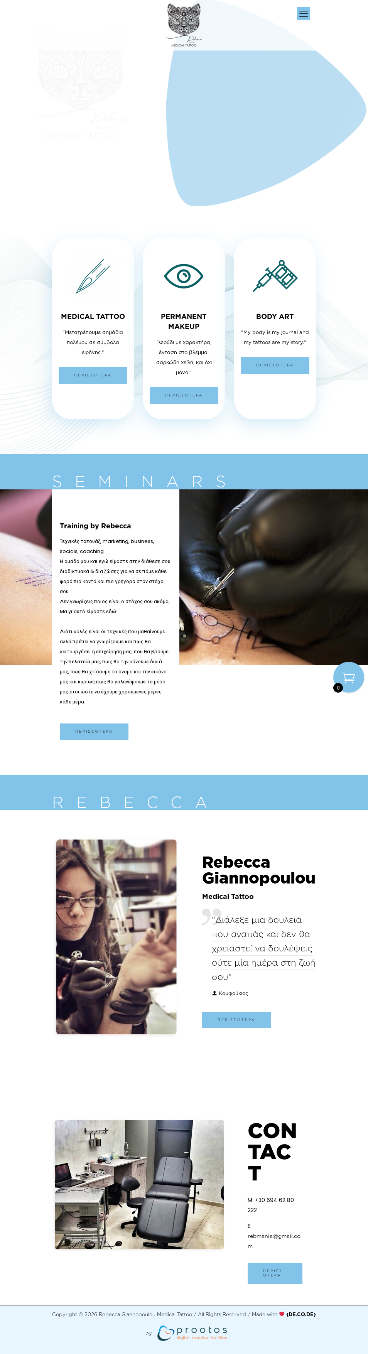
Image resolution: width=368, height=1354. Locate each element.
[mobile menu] (303, 13)
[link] (301, 1314)
